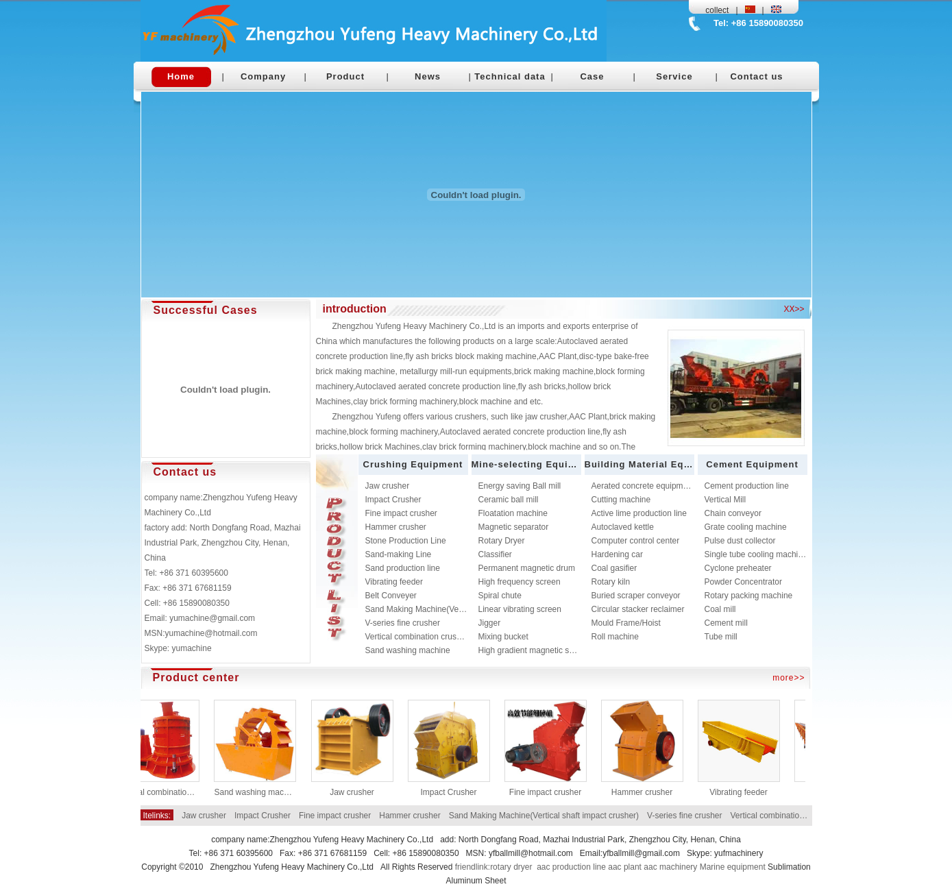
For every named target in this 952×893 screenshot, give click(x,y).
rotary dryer (511, 867)
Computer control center (635, 541)
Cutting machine (621, 499)
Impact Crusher (393, 499)
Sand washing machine (407, 650)
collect (717, 10)
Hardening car (617, 554)
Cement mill (726, 623)
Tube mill (721, 636)
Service (674, 76)
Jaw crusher (387, 486)
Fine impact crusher (401, 513)
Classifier (495, 554)
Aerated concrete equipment (643, 486)
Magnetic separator (513, 527)
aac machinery (670, 867)
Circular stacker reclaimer (638, 609)
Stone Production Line (405, 541)
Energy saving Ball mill (519, 486)
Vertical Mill (725, 499)
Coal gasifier (614, 568)
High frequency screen (519, 582)
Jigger (489, 623)
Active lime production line (639, 513)
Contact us (756, 76)
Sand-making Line (398, 554)
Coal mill (720, 609)
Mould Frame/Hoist (626, 623)
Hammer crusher (395, 527)
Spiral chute (500, 595)
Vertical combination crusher (417, 636)
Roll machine (615, 636)
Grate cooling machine (746, 527)
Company (263, 76)
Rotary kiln (611, 582)
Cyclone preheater (738, 568)
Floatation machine (513, 513)
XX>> (793, 309)
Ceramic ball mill (508, 499)
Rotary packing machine (749, 595)
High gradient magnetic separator (539, 650)
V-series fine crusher (402, 623)
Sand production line (402, 568)
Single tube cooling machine (756, 554)
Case (592, 76)
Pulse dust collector (740, 541)
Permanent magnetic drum (526, 568)
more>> (788, 678)
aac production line (571, 867)
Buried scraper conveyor (636, 595)
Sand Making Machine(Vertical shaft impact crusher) (460, 609)
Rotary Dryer (501, 541)
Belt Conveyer (391, 595)
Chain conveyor (733, 513)
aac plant (625, 867)
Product (345, 76)
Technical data (509, 76)
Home (181, 76)
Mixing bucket (503, 636)
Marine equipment (733, 867)
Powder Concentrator (743, 582)
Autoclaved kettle (622, 527)
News (428, 76)
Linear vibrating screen (519, 609)
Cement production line (747, 486)
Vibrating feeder (394, 582)
